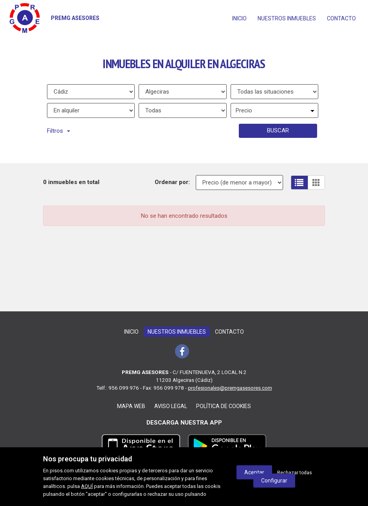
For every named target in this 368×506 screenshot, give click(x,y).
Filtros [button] (58, 130)
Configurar (274, 480)
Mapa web (131, 406)
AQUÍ (87, 486)
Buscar (278, 130)
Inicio (239, 18)
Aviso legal (170, 406)
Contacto (341, 18)
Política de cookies (223, 406)
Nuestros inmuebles (287, 18)
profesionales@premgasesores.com (230, 388)
